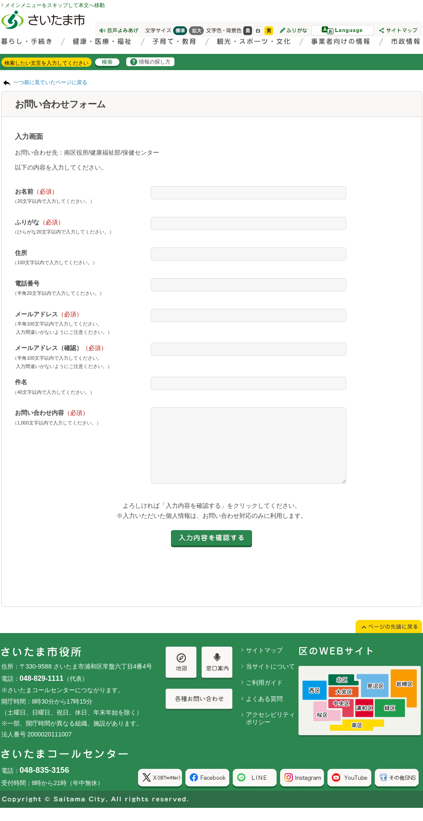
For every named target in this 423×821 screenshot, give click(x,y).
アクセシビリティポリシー (270, 731)
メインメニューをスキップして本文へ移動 (55, 5)
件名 (21, 382)
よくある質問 (264, 711)
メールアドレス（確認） (61, 347)
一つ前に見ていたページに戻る (50, 82)
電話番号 (27, 283)
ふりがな (39, 222)
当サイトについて (270, 679)
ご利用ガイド (264, 695)
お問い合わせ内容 (52, 412)
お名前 (36, 191)
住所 (21, 252)
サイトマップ (264, 663)
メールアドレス (48, 314)
